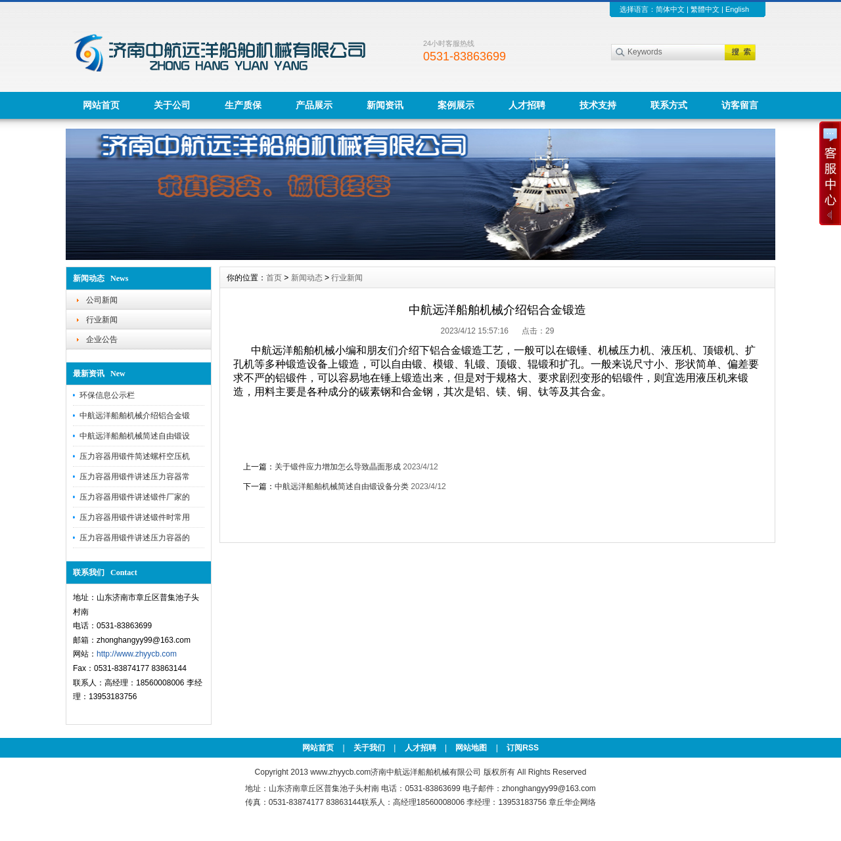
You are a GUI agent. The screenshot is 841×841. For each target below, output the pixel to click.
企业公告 (102, 339)
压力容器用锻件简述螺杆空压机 (135, 456)
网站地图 (471, 747)
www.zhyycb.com (340, 772)
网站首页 (101, 105)
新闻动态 (307, 277)
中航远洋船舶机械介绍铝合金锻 (135, 415)
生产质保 (243, 105)
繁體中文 (705, 9)
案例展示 (456, 105)
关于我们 (369, 747)
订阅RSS (523, 747)
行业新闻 (102, 319)
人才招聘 (527, 105)
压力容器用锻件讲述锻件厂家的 (135, 497)
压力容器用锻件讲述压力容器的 (135, 537)
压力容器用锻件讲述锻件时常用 (135, 517)
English (737, 9)
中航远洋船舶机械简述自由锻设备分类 (342, 486)
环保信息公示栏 (107, 395)
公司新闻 (102, 300)
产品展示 (314, 105)
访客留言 (739, 105)
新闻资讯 (385, 105)
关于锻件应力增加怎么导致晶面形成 (338, 466)
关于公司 (172, 105)
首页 (274, 277)
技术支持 (598, 105)
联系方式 (668, 105)
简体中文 (670, 9)
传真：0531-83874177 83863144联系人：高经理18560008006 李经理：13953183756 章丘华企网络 (420, 802)
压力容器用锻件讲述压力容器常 (135, 476)
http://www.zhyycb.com (137, 653)
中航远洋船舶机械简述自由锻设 (135, 436)
